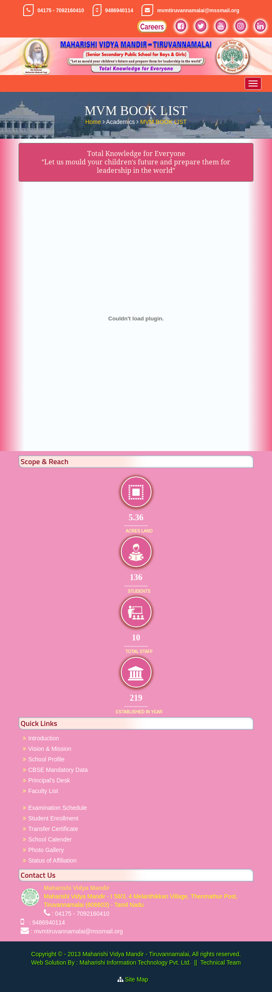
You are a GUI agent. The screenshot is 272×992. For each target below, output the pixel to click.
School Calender (50, 839)
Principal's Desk (49, 780)
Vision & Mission (49, 748)
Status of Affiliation (52, 860)
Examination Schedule (57, 807)
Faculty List (43, 791)
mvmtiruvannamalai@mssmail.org (198, 10)
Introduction (43, 738)
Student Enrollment (53, 818)
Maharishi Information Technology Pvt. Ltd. (134, 962)
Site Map (140, 979)
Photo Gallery (46, 850)
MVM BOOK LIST (163, 121)
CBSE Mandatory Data (58, 769)
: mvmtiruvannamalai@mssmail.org (77, 931)
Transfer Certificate (53, 828)
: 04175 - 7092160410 (80, 913)
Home (93, 121)
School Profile (46, 759)
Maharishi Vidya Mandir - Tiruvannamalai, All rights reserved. (162, 954)
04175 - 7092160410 (60, 10)
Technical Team (220, 962)
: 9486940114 (45, 922)
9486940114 (119, 10)
